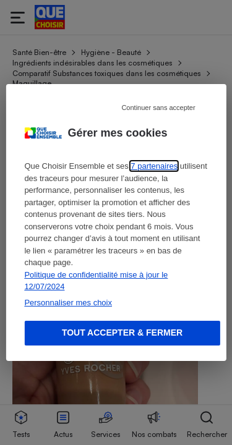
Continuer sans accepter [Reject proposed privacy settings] (158, 107)
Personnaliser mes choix (68, 302)
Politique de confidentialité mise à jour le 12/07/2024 (96, 281)
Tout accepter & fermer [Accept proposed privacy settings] (122, 332)
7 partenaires (154, 166)
